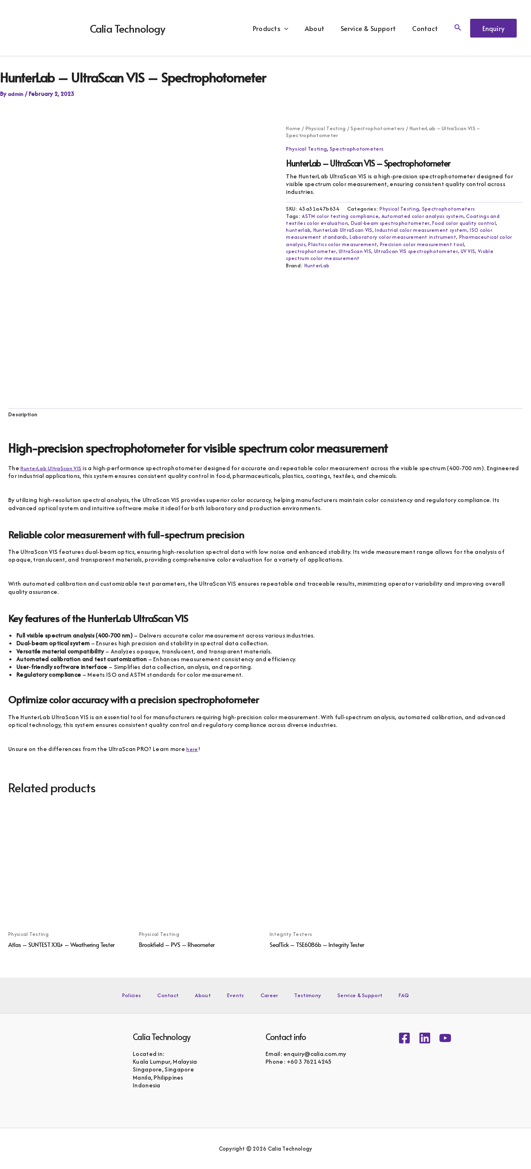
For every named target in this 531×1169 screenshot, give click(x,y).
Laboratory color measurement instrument (406, 237)
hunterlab (298, 230)
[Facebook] (404, 1038)
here (192, 750)
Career (264, 995)
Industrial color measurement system (424, 230)
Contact (427, 28)
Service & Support (373, 28)
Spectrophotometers (378, 128)
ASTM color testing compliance (341, 216)
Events (238, 995)
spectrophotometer (311, 251)
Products (282, 28)
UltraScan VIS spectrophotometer (419, 251)
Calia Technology (127, 28)
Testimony (294, 995)
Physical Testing (326, 128)
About (323, 28)
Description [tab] (24, 415)
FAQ (377, 995)
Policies (158, 995)
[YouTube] (445, 1038)
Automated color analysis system (426, 216)
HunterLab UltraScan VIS (344, 230)
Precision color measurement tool (425, 244)
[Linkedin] (425, 1038)
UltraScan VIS (356, 251)
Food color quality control (467, 223)
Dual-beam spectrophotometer (392, 223)
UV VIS (473, 251)
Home (293, 128)
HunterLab (317, 265)
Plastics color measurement (344, 244)
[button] (296, 28)
